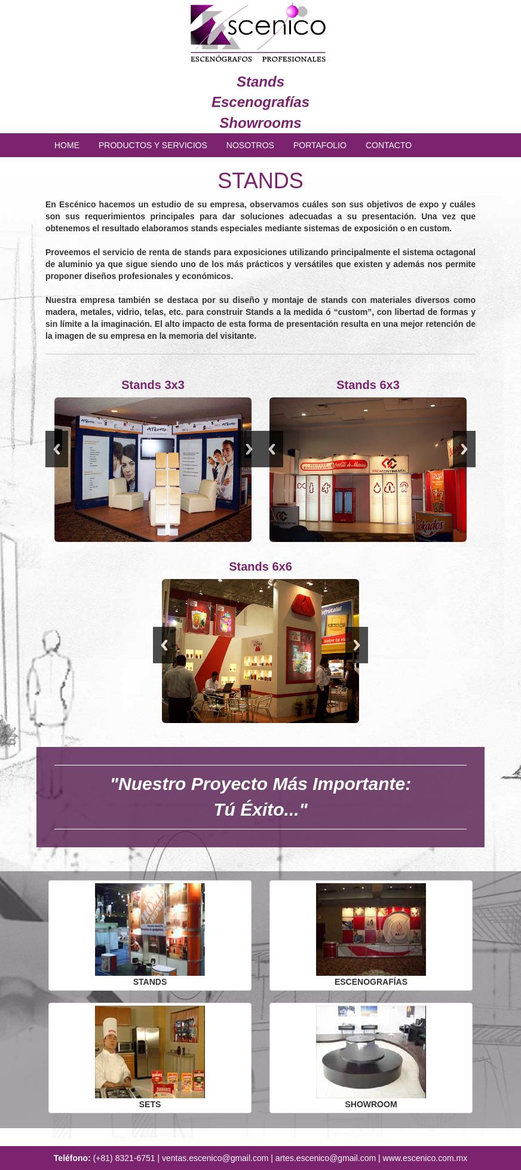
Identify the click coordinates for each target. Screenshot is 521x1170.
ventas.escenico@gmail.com (215, 1158)
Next (249, 449)
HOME (66, 145)
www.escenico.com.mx (425, 1158)
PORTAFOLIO (320, 145)
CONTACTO (389, 145)
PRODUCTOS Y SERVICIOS (153, 145)
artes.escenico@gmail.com (325, 1158)
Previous (56, 449)
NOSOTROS (250, 145)
